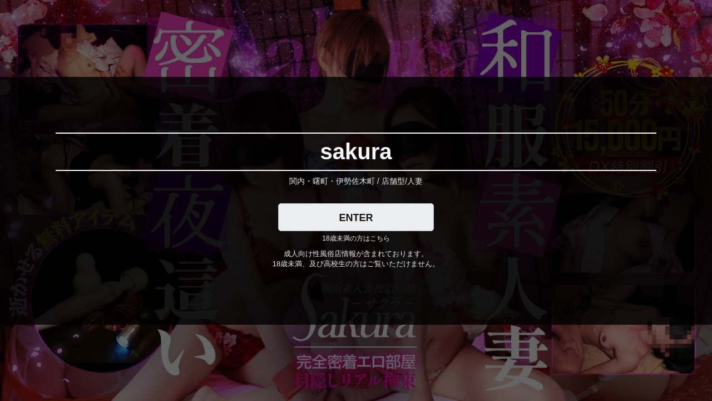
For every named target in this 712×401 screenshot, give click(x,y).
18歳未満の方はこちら (355, 238)
